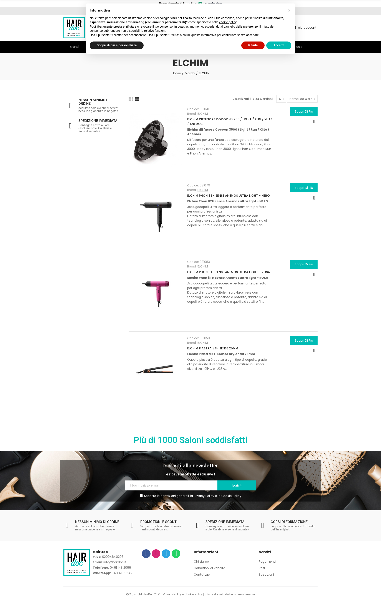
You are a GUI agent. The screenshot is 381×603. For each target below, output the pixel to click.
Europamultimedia (242, 594)
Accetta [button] (278, 45)
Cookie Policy (231, 496)
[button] (289, 10)
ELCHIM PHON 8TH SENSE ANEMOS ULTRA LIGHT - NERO (228, 195)
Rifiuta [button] (253, 45)
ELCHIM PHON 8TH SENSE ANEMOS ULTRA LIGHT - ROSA (228, 272)
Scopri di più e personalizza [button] (117, 45)
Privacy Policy (204, 496)
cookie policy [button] (227, 22)
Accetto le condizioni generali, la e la (190, 496)
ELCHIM (202, 113)
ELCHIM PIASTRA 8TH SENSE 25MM (212, 348)
